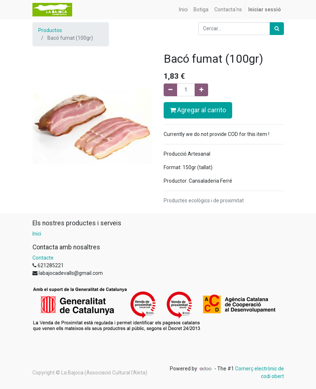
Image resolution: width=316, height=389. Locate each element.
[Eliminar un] (170, 89)
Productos (50, 30)
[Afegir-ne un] (201, 89)
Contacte (43, 258)
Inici (36, 234)
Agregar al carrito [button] (198, 110)
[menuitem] (183, 9)
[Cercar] (277, 28)
